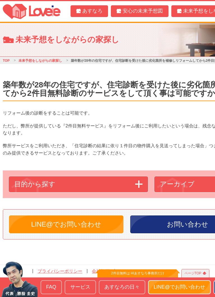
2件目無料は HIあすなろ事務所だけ (137, 273)
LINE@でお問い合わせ (66, 224)
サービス (80, 287)
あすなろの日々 (122, 287)
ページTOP (192, 273)
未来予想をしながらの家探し (40, 61)
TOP (6, 61)
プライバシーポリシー (60, 271)
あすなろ (92, 11)
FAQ (51, 287)
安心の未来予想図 (143, 11)
